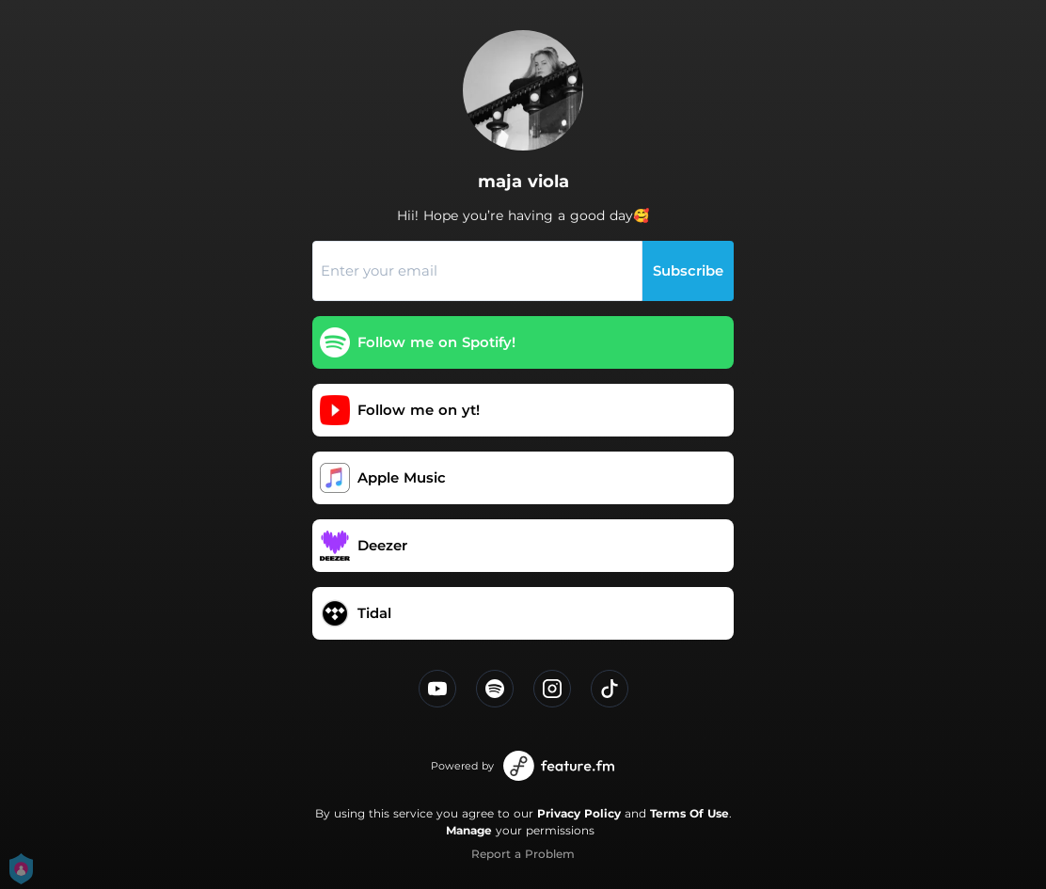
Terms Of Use (689, 813)
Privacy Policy (579, 813)
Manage (469, 830)
